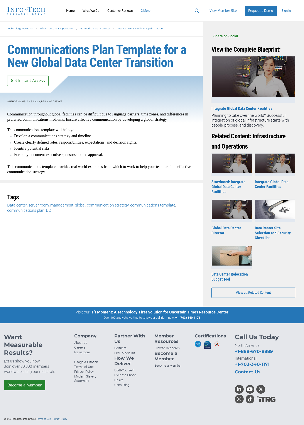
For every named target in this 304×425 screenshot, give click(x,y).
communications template (152, 205)
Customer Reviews (120, 11)
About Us (80, 343)
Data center (17, 205)
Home (70, 11)
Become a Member (25, 385)
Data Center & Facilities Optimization (140, 28)
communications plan (25, 210)
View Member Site (223, 10)
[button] (288, 11)
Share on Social (253, 36)
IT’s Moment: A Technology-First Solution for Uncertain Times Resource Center (159, 312)
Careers (80, 347)
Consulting (121, 385)
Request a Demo (260, 10)
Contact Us (247, 371)
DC (48, 210)
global (80, 205)
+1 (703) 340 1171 (187, 317)
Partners (120, 348)
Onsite (118, 380)
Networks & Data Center (95, 28)
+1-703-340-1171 (252, 364)
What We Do (91, 11)
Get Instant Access (28, 80)
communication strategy (108, 205)
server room (38, 205)
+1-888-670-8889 (254, 351)
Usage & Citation (86, 362)
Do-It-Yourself (124, 370)
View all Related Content (253, 293)
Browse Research (167, 348)
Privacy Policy (84, 372)
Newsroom (82, 352)
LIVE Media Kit (124, 353)
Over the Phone (125, 375)
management (61, 205)
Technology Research (20, 28)
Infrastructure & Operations (57, 28)
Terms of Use (84, 367)
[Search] (196, 11)
